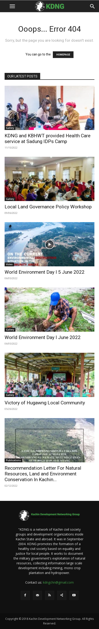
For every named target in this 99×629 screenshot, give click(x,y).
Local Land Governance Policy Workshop (48, 207)
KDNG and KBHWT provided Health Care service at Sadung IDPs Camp (48, 138)
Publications (13, 460)
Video (9, 264)
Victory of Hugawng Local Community (45, 403)
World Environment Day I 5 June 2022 (45, 272)
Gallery (10, 128)
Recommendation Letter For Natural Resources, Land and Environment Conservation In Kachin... (43, 473)
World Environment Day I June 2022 (43, 337)
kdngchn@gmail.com (58, 582)
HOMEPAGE (63, 54)
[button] (12, 6)
